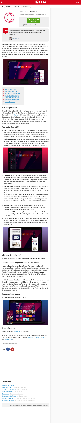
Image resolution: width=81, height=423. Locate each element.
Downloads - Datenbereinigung (25, 398)
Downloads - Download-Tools (25, 400)
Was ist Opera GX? (10, 89)
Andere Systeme (10, 102)
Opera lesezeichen (7, 392)
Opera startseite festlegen (10, 396)
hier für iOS (8, 339)
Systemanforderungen (12, 100)
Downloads (9, 6)
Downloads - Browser (16, 394)
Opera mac (5, 394)
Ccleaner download (8, 398)
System (17, 6)
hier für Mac (17, 331)
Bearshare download (8, 400)
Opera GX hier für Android (36, 337)
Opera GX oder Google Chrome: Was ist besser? (12, 96)
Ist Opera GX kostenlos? (12, 94)
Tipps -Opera (18, 392)
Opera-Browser (14, 115)
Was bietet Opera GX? (11, 91)
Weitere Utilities (25, 6)
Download (33, 20)
